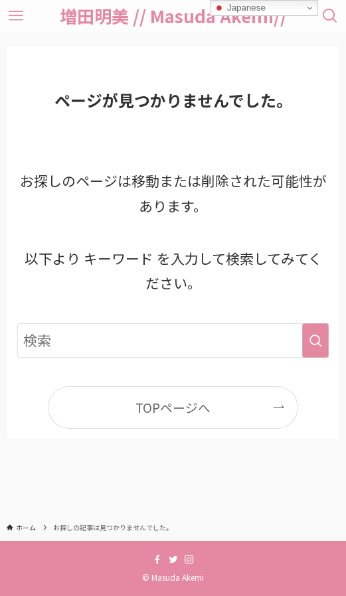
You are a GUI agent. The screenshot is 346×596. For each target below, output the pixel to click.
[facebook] (157, 559)
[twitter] (173, 559)
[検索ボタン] (330, 16)
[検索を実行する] (315, 340)
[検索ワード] (173, 340)
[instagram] (189, 559)
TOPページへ (173, 407)
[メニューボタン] (16, 16)
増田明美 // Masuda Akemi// (173, 16)
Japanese (240, 8)
